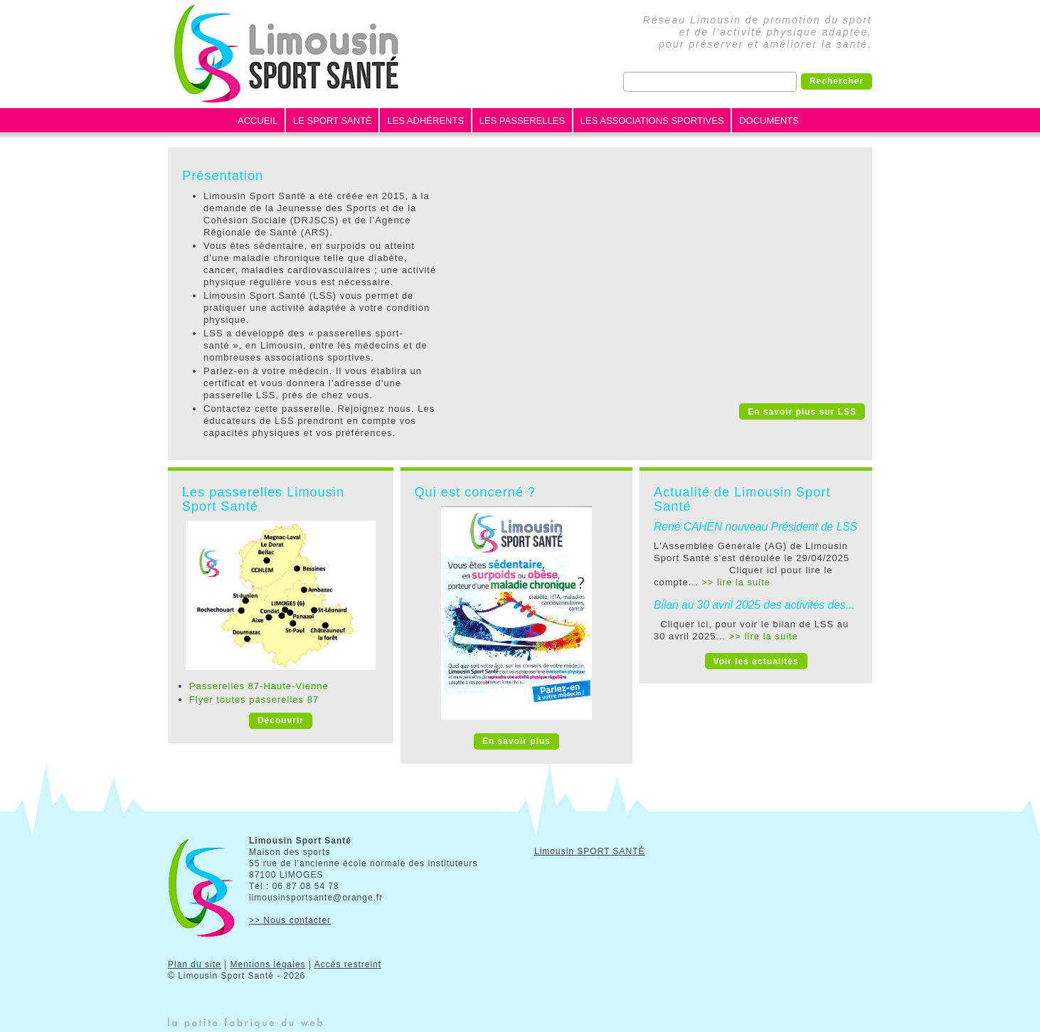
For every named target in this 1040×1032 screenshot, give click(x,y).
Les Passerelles (522, 120)
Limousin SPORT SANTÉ (589, 851)
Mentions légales (268, 964)
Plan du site (194, 964)
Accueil (257, 120)
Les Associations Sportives (652, 120)
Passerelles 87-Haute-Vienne (259, 686)
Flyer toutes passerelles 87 (254, 699)
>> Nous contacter (290, 920)
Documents (769, 120)
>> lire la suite (735, 582)
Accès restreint (347, 964)
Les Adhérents (425, 120)
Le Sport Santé (332, 120)
